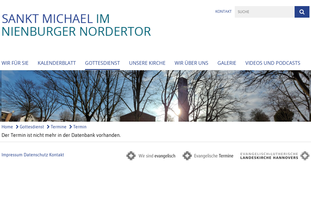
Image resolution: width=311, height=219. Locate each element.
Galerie (226, 63)
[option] (155, 96)
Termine (57, 126)
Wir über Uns (191, 63)
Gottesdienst (102, 63)
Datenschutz (36, 154)
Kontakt (223, 11)
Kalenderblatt (57, 63)
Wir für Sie (15, 63)
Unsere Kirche (147, 63)
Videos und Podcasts (272, 63)
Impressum (12, 154)
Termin (78, 126)
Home (7, 126)
